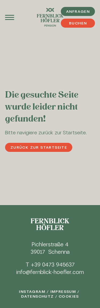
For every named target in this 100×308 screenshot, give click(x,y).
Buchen (78, 23)
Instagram (32, 291)
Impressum (63, 291)
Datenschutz (37, 296)
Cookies (69, 296)
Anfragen (78, 11)
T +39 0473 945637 (50, 264)
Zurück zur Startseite (38, 147)
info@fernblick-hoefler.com (50, 272)
